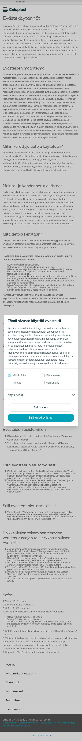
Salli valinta (41, 407)
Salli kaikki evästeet (41, 417)
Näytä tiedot (15, 395)
